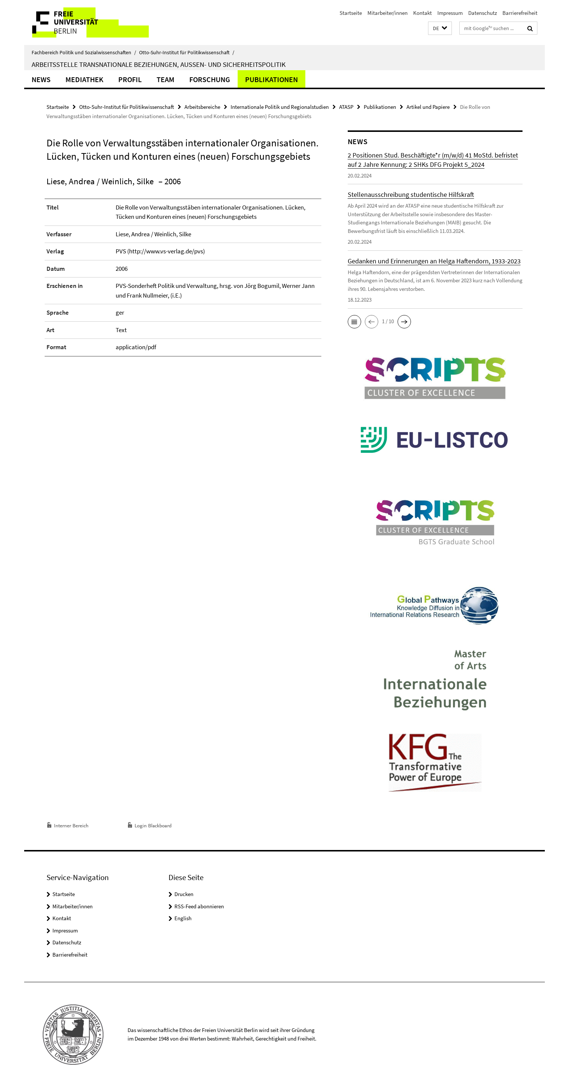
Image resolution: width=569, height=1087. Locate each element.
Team (165, 79)
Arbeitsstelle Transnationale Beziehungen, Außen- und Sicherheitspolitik (159, 64)
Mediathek (84, 79)
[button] (440, 28)
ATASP (346, 106)
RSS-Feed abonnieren (199, 906)
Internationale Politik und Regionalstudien (280, 106)
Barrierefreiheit (519, 12)
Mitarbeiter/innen (387, 12)
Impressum (450, 12)
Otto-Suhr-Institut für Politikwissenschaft (186, 52)
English (183, 918)
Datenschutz (482, 12)
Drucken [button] (183, 894)
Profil (130, 79)
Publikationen (271, 79)
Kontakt (422, 12)
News (41, 79)
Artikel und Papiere (428, 106)
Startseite (351, 12)
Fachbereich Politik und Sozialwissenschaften (84, 52)
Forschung (209, 79)
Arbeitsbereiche (202, 106)
